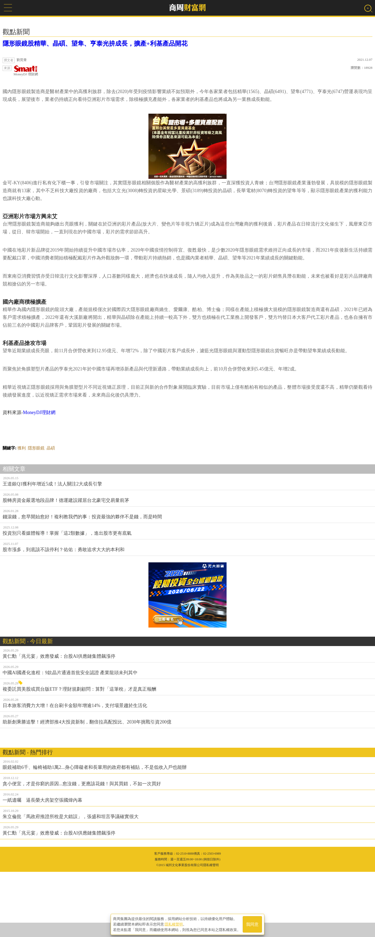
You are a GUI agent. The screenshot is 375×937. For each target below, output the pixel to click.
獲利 (21, 513)
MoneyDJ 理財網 (26, 70)
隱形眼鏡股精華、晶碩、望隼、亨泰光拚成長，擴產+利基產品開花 (95, 43)
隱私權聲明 (174, 924)
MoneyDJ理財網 (39, 477)
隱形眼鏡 (36, 513)
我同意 (252, 924)
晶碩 (51, 513)
